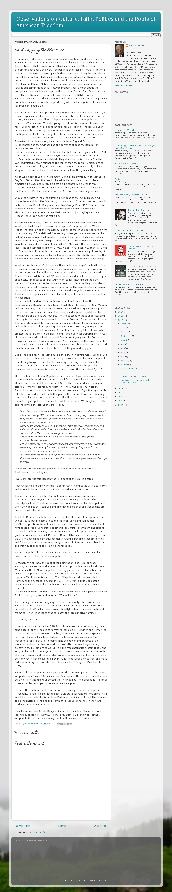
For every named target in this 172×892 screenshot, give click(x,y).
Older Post (101, 826)
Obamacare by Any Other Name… (130, 230)
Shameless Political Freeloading (130, 284)
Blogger (103, 880)
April (122, 356)
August (124, 339)
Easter (118, 178)
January (124, 364)
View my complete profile (127, 84)
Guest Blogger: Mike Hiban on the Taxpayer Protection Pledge (135, 146)
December (125, 323)
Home (62, 826)
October (124, 331)
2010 (121, 392)
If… (121, 372)
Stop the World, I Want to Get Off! (131, 194)
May (122, 352)
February (124, 360)
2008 (121, 400)
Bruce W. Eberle (136, 45)
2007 (121, 404)
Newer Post (22, 826)
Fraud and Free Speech (125, 163)
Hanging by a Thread (124, 129)
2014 (121, 311)
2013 (121, 315)
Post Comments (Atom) (38, 832)
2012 (121, 320)
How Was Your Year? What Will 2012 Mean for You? (137, 381)
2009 (121, 396)
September (125, 335)
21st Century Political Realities (142, 266)
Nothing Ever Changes (138, 210)
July (122, 344)
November (125, 327)
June (122, 348)
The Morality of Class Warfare (134, 368)
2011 (121, 388)
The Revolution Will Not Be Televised (140, 247)
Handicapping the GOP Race (133, 376)
